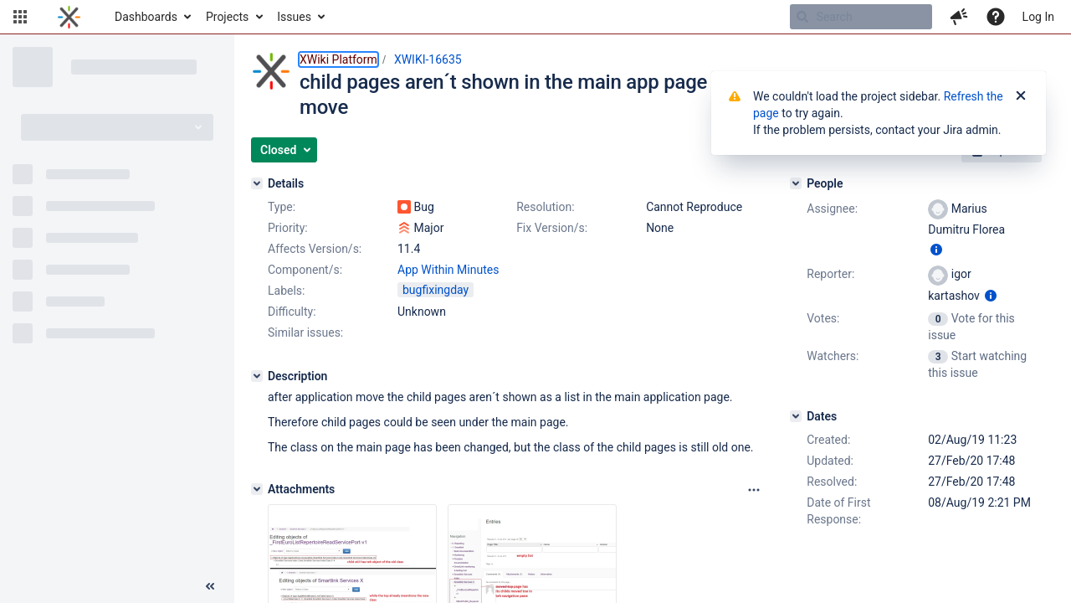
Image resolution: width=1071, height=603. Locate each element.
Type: (281, 207)
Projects (227, 16)
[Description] (257, 376)
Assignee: (832, 208)
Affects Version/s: (314, 248)
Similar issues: (305, 332)
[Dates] (796, 416)
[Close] (1020, 96)
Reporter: (830, 274)
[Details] (257, 183)
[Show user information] (936, 249)
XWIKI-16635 (428, 59)
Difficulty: (292, 311)
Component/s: (305, 269)
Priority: (288, 227)
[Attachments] (257, 489)
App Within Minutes (448, 269)
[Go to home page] (69, 17)
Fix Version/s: (551, 227)
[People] (796, 183)
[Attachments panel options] (754, 490)
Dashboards (146, 16)
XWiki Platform (338, 59)
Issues (294, 16)
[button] (20, 17)
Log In (1038, 16)
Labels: (286, 290)
